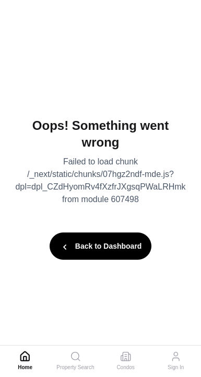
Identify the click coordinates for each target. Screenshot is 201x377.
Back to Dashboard (101, 247)
